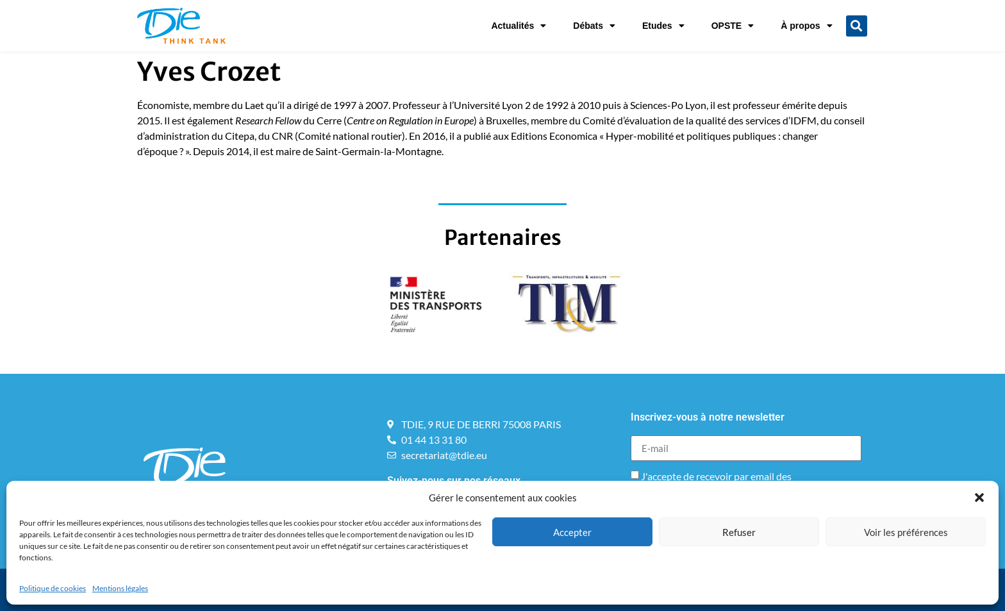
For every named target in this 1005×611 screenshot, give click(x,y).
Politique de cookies (52, 588)
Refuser (739, 532)
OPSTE (732, 26)
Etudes (663, 26)
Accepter (572, 532)
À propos (806, 26)
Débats (594, 26)
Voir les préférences (906, 532)
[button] (979, 497)
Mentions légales (120, 588)
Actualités (518, 26)
